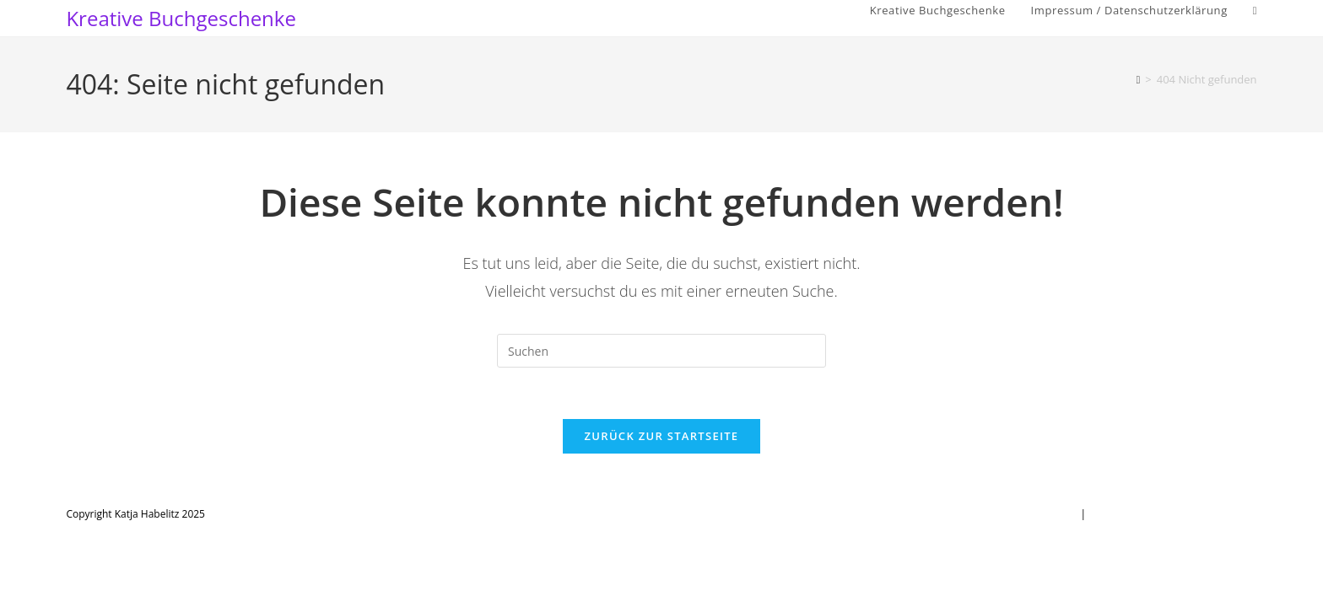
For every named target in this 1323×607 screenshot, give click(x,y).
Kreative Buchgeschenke (181, 18)
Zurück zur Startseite (662, 435)
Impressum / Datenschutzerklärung (1173, 514)
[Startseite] (1139, 79)
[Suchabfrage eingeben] (661, 351)
